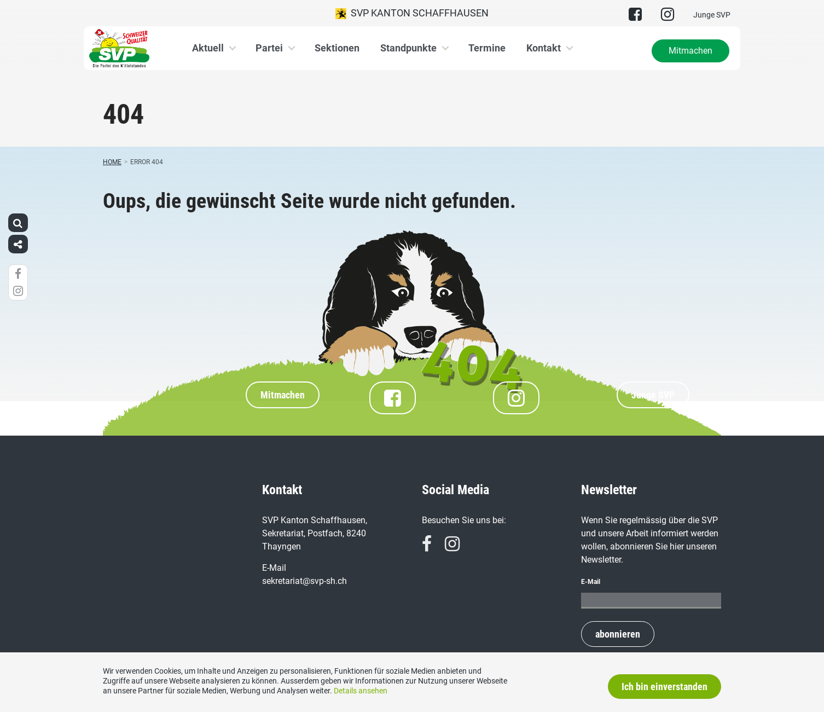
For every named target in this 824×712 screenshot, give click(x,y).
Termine (487, 48)
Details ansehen (360, 690)
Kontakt (543, 48)
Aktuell (208, 48)
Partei (269, 48)
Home (112, 162)
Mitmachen (690, 50)
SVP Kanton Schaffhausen (412, 13)
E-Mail (590, 582)
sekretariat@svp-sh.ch (304, 581)
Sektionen (337, 48)
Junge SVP (711, 14)
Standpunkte (408, 48)
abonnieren (617, 634)
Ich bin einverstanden (664, 686)
